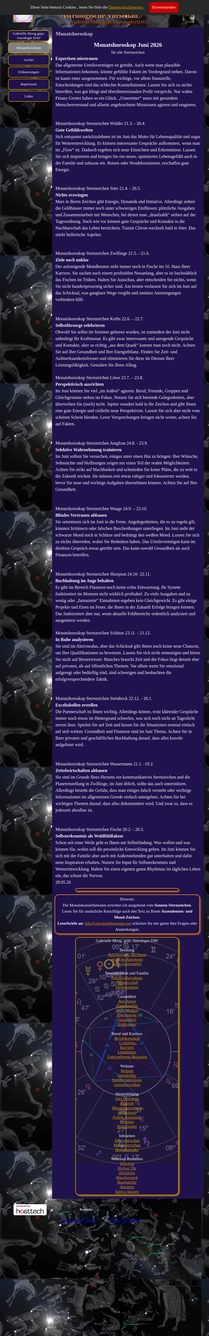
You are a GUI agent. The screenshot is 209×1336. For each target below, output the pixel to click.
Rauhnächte (127, 1182)
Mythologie (127, 1112)
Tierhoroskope (127, 987)
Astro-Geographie (127, 964)
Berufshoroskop (127, 1038)
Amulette (127, 1187)
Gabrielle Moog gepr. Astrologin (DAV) (109, 21)
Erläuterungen (28, 72)
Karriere (127, 1047)
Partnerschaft (127, 982)
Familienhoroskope (127, 978)
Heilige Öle (127, 1168)
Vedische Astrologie (127, 959)
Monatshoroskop (28, 48)
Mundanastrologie (127, 1108)
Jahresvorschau (127, 1140)
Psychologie (127, 1015)
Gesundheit (127, 1019)
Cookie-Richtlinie (125, 1220)
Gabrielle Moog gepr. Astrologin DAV (28, 35)
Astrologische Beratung (127, 954)
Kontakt (86, 1209)
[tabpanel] (127, 463)
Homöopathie (127, 1005)
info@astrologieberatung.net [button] (108, 923)
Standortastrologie (127, 1080)
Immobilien (127, 1075)
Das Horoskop (127, 1098)
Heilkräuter (126, 1024)
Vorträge (127, 1121)
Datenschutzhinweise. (126, 7)
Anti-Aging (127, 1001)
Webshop (127, 1163)
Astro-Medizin (127, 1010)
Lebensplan (127, 1052)
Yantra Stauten (127, 1191)
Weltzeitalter (127, 1126)
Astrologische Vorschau (99, 15)
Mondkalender (127, 1150)
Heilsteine (127, 1173)
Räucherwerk (127, 1177)
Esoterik (127, 1103)
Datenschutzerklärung (78, 1220)
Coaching (127, 1043)
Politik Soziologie (127, 1117)
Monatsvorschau (127, 1145)
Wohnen (126, 1071)
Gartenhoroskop (127, 1084)
